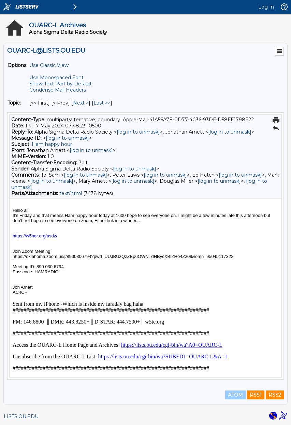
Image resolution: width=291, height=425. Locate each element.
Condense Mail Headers (57, 90)
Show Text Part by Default (60, 84)
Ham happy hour (52, 144)
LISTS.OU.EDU (21, 416)
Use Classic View (49, 65)
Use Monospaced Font (56, 77)
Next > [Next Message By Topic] (81, 103)
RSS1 (256, 395)
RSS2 (274, 395)
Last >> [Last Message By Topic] (102, 103)
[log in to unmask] (138, 132)
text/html (70, 193)
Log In (266, 7)
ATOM (235, 395)
